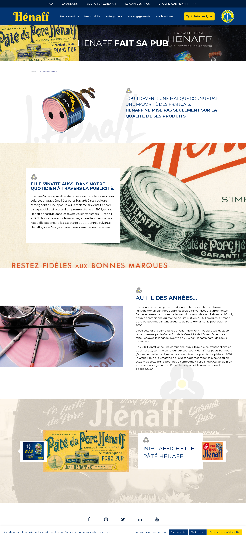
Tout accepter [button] (178, 532)
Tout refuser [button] (197, 532)
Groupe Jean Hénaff (173, 3)
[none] (194, 4)
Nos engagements (138, 16)
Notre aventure (69, 16)
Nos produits (92, 16)
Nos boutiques (164, 16)
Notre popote (113, 16)
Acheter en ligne (201, 16)
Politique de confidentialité (224, 532)
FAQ (50, 3)
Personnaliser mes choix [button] (150, 532)
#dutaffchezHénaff (101, 3)
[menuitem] (194, 4)
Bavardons (70, 3)
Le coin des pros (137, 3)
